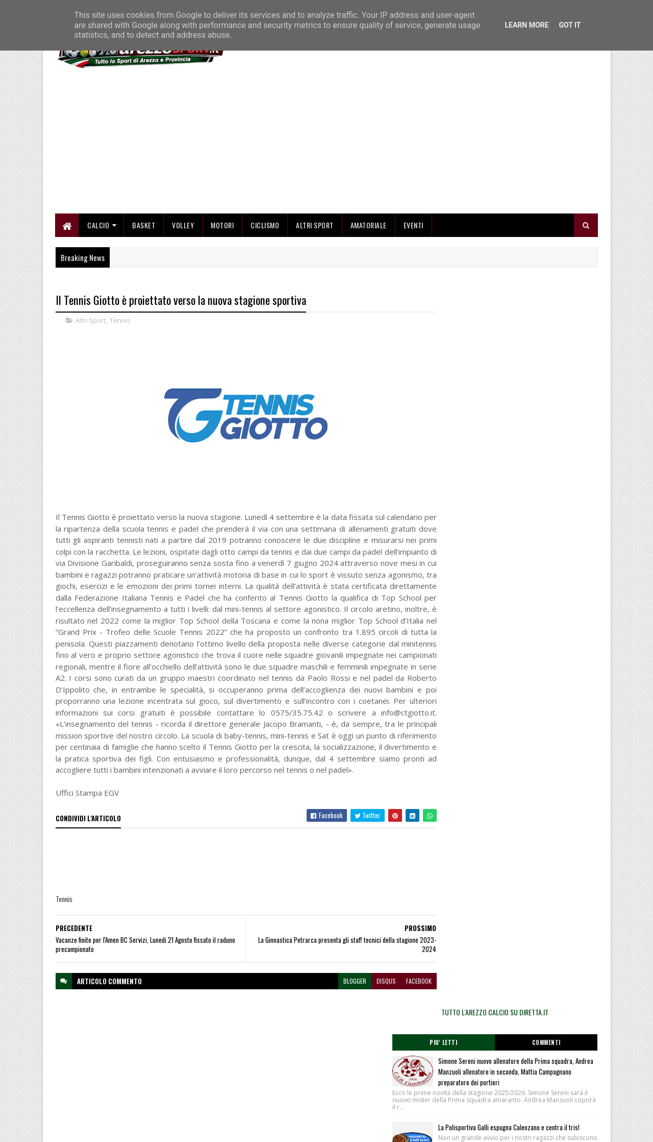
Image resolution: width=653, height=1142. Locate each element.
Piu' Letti (475, 334)
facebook (399, 1005)
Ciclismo (265, 226)
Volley (183, 226)
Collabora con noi (262, 1087)
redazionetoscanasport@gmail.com (535, 1064)
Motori (222, 226)
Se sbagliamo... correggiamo (278, 1099)
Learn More (526, 25)
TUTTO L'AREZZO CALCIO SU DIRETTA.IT (516, 303)
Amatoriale (368, 226)
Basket (144, 226)
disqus (366, 1005)
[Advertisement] (412, 143)
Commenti (557, 334)
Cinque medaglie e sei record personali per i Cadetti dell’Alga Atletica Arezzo (537, 497)
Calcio (99, 226)
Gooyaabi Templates (189, 1128)
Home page (255, 1062)
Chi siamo (253, 1074)
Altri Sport (315, 226)
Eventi (413, 226)
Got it (570, 25)
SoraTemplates (103, 1128)
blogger (334, 1005)
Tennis (120, 321)
